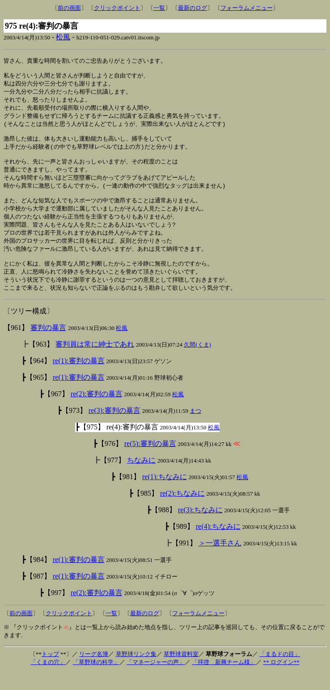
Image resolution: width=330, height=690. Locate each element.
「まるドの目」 (279, 672)
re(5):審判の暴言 (150, 461)
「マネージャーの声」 (156, 680)
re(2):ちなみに (182, 511)
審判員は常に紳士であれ (94, 362)
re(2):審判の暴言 (97, 412)
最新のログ (192, 7)
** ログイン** (281, 680)
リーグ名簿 (93, 672)
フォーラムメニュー (246, 7)
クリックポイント (117, 7)
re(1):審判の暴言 (79, 378)
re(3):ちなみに (200, 527)
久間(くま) (197, 362)
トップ (50, 672)
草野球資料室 (181, 672)
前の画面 (69, 7)
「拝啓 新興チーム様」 (224, 680)
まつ (195, 428)
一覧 (159, 7)
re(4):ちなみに (218, 544)
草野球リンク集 (136, 672)
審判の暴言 (48, 345)
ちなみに (141, 478)
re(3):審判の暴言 (114, 428)
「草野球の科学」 (96, 680)
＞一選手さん (220, 561)
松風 (63, 37)
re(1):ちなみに (164, 494)
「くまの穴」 (47, 680)
